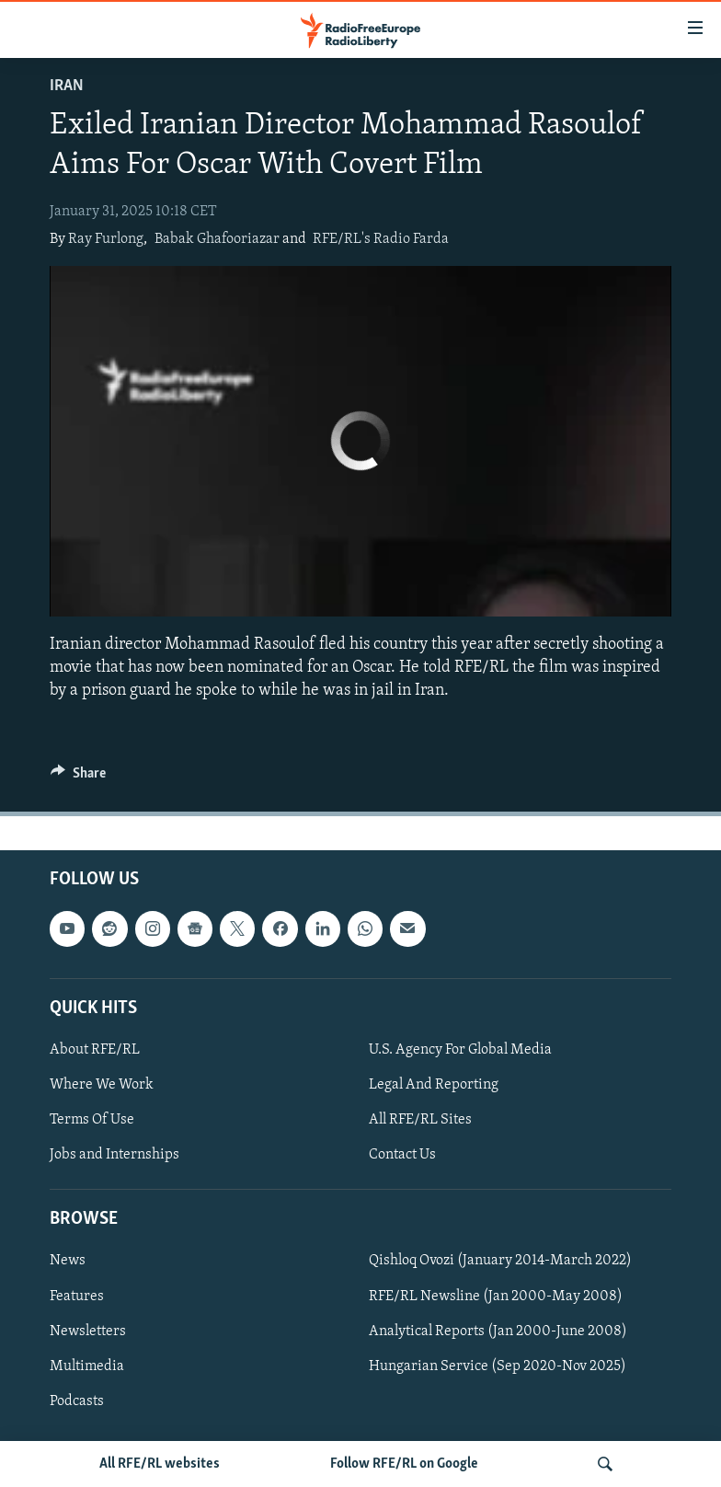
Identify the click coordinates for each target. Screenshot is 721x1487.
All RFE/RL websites (159, 1464)
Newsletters (88, 1331)
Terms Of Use (92, 1119)
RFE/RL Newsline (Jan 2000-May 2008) (496, 1296)
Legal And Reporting (433, 1085)
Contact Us (402, 1154)
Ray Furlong (105, 239)
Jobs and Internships (114, 1154)
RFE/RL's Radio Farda (381, 239)
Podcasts (77, 1401)
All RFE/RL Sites (420, 1119)
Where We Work (102, 1085)
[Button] (78, 777)
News (68, 1261)
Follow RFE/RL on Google (404, 1464)
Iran (67, 86)
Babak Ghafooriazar (217, 239)
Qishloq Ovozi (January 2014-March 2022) (500, 1261)
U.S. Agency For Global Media (460, 1050)
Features (77, 1296)
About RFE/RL (95, 1050)
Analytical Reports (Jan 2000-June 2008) (498, 1331)
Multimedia (87, 1366)
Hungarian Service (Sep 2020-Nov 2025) (497, 1366)
